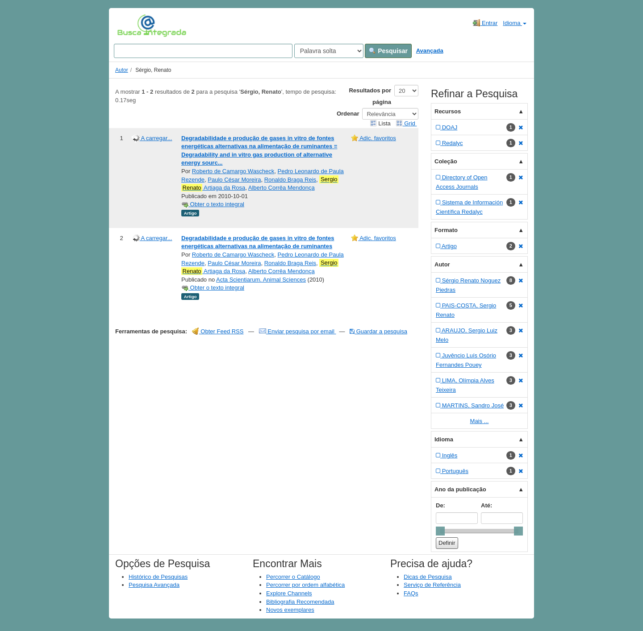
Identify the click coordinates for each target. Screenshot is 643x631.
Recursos (447, 111)
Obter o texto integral (212, 204)
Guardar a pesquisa (378, 331)
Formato (446, 230)
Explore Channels (289, 593)
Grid (406, 123)
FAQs (411, 593)
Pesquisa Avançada (154, 584)
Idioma (514, 23)
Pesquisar (388, 50)
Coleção (445, 161)
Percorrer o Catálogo (293, 576)
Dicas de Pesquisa (428, 576)
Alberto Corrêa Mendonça (281, 187)
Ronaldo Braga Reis (290, 179)
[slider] (440, 531)
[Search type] (328, 51)
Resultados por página (370, 96)
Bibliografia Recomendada (300, 601)
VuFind (131, 25)
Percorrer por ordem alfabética (305, 584)
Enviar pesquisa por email (297, 331)
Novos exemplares (290, 609)
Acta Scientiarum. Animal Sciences (261, 279)
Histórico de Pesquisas (158, 576)
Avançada (429, 50)
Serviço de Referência (432, 584)
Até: (486, 505)
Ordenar (348, 113)
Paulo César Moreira (234, 179)
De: (440, 505)
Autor (121, 70)
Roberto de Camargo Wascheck (233, 171)
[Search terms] (203, 51)
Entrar (485, 22)
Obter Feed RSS (218, 331)
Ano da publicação (460, 489)
